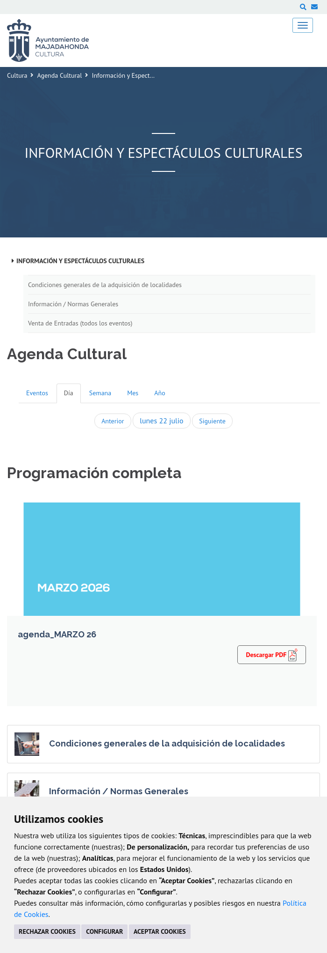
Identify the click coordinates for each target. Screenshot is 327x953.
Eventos (37, 393)
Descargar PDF (272, 654)
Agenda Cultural (59, 75)
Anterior (112, 421)
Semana (100, 393)
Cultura (17, 75)
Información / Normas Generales (73, 304)
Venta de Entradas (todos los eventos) (80, 323)
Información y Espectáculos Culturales (80, 261)
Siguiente (212, 421)
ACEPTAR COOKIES (160, 931)
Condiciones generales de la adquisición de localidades (105, 285)
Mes (132, 393)
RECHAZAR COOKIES (47, 931)
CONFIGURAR (104, 931)
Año (159, 393)
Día (68, 393)
